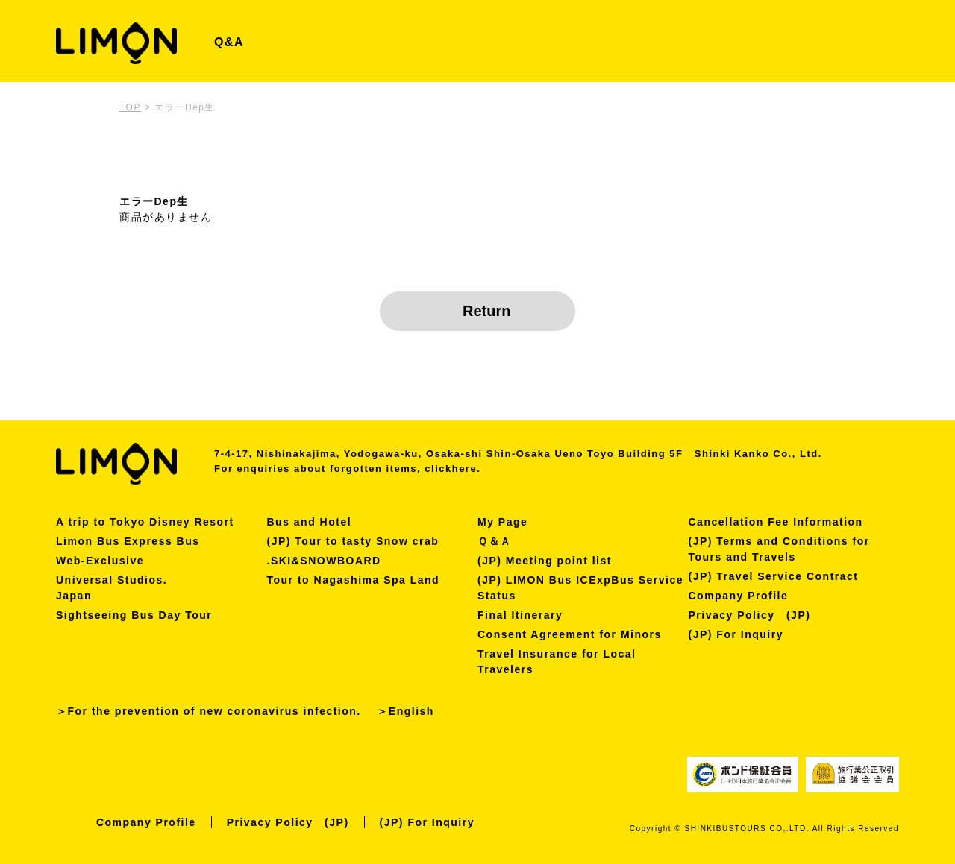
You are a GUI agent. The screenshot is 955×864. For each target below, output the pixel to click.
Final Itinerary (520, 615)
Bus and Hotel (309, 522)
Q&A (229, 42)
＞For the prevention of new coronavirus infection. (208, 711)
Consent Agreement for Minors (570, 634)
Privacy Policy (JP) (750, 615)
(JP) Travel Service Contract (774, 576)
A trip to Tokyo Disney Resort (145, 522)
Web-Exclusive (100, 561)
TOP (130, 107)
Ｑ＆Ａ (495, 541)
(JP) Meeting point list (545, 561)
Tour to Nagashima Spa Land (353, 580)
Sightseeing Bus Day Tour (134, 615)
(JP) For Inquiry (736, 634)
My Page (502, 522)
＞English (405, 711)
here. (466, 468)
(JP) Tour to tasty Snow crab (353, 541)
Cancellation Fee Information (776, 522)
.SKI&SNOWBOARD (324, 561)
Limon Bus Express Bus (128, 541)
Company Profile (739, 596)
